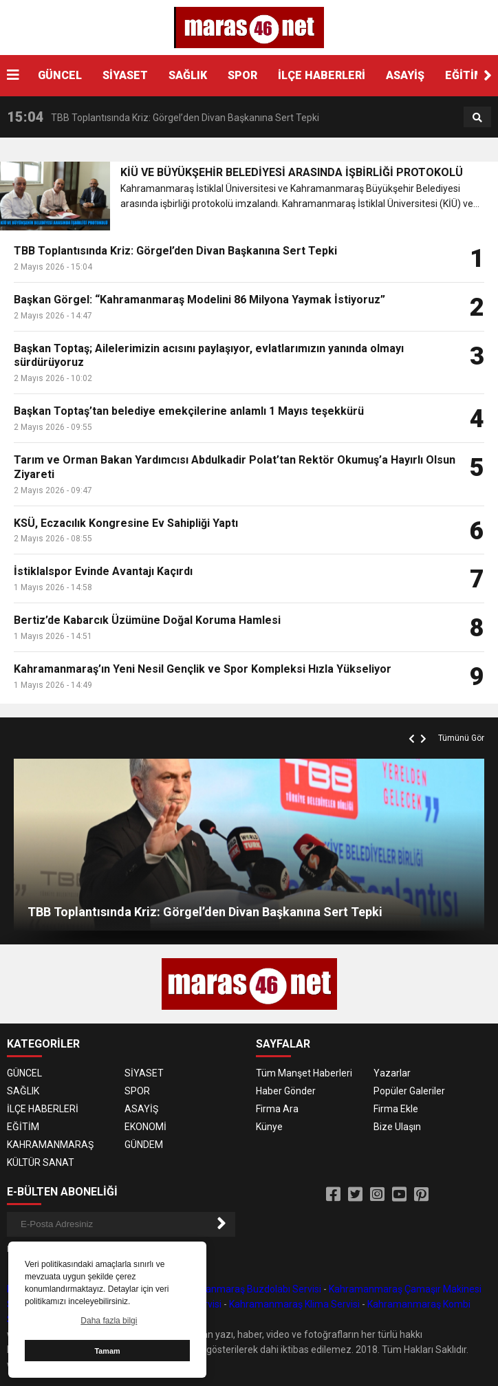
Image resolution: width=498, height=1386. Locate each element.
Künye (269, 1126)
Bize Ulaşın (397, 1126)
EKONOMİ (145, 1126)
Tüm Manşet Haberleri (304, 1073)
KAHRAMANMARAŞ (50, 1144)
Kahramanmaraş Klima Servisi (294, 1304)
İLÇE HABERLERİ (321, 75)
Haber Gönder (286, 1090)
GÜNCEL (60, 75)
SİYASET (125, 75)
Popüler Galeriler (409, 1090)
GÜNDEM (143, 1144)
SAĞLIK (188, 75)
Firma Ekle (396, 1108)
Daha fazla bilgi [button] (108, 1320)
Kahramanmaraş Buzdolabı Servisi (246, 1289)
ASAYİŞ (405, 75)
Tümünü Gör (461, 738)
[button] (487, 75)
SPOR (242, 75)
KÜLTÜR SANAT (40, 1162)
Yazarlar (392, 1073)
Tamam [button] (107, 1351)
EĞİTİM (464, 75)
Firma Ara (277, 1108)
